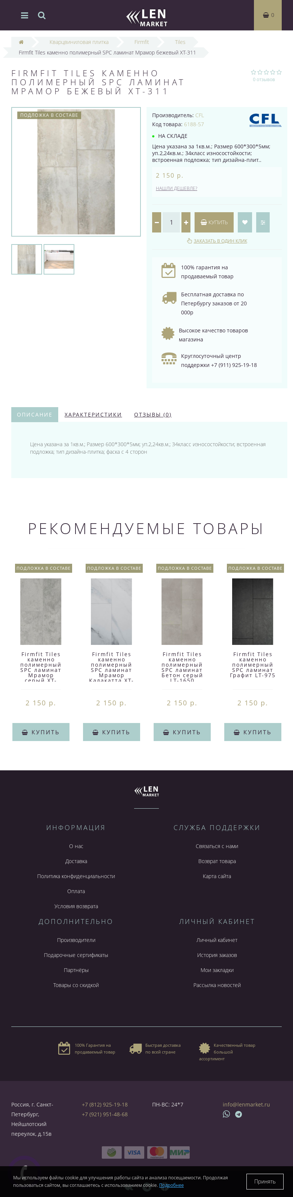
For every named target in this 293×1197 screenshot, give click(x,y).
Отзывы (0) (153, 414)
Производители (76, 939)
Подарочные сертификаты (76, 955)
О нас (76, 846)
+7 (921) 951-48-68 (105, 1114)
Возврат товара (217, 861)
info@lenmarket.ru (246, 1104)
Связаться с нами (217, 846)
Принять (265, 1181)
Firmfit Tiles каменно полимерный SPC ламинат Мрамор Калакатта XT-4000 (111, 670)
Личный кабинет (216, 939)
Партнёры (76, 970)
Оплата (76, 891)
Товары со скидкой (76, 985)
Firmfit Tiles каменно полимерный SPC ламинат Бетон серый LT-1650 (182, 667)
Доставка (76, 861)
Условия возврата (76, 906)
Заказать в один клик (220, 241)
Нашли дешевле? (176, 188)
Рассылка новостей (217, 985)
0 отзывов (264, 79)
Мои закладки (217, 970)
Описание (35, 414)
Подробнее (171, 1185)
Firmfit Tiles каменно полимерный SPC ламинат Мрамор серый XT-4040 (41, 670)
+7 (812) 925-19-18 (105, 1104)
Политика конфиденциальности (76, 876)
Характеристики (93, 414)
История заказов (217, 955)
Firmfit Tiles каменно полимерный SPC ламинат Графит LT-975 (253, 665)
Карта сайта (217, 876)
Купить (214, 222)
